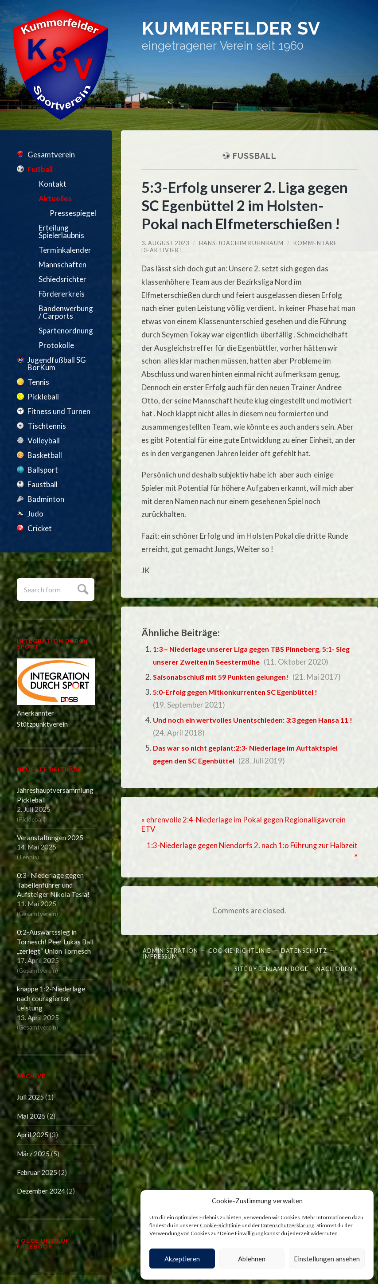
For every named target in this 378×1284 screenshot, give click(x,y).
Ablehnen (251, 1259)
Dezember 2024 (41, 1191)
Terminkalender (65, 249)
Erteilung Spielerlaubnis (61, 231)
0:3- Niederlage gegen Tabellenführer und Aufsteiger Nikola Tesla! (53, 884)
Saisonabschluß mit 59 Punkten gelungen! (226, 676)
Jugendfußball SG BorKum (56, 363)
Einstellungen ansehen (327, 1259)
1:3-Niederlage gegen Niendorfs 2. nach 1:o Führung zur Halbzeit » (265, 849)
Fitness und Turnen (58, 411)
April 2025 (32, 1135)
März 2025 (33, 1154)
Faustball (42, 484)
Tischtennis (46, 426)
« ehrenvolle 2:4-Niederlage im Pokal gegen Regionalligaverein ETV (244, 824)
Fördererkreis (62, 293)
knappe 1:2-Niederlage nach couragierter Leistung (51, 998)
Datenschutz (304, 949)
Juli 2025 (30, 1097)
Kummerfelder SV (242, 30)
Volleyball (43, 440)
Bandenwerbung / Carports (66, 312)
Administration (170, 949)
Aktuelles (55, 198)
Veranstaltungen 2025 (50, 838)
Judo (35, 513)
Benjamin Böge (283, 967)
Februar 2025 (37, 1172)
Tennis (38, 382)
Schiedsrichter (62, 279)
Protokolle (56, 345)
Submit (82, 588)
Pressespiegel (72, 213)
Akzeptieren (182, 1259)
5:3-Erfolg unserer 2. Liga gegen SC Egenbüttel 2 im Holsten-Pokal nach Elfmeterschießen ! (248, 205)
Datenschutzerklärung (287, 1225)
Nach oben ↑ (336, 967)
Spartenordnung (66, 330)
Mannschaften (62, 264)
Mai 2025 (31, 1116)
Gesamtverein (51, 154)
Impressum (160, 955)
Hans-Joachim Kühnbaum (241, 243)
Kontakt (52, 183)
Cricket (39, 528)
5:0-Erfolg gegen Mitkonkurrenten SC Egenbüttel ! (241, 692)
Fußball (40, 169)
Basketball (44, 455)
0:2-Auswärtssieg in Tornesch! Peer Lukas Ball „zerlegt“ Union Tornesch (55, 941)
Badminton (45, 499)
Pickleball (43, 396)
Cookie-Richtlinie (220, 1225)
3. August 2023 (165, 243)
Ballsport (42, 469)
